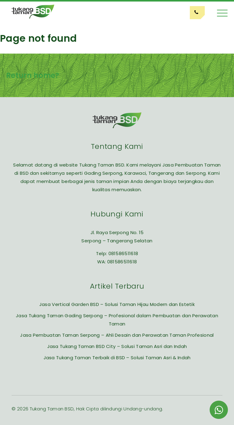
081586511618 (123, 253)
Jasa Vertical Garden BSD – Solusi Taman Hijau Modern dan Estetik (117, 304)
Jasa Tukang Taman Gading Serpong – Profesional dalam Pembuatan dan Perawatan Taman (117, 319)
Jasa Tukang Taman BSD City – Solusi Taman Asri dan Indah (117, 346)
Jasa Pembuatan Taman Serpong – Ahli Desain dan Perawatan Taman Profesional (117, 335)
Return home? (32, 75)
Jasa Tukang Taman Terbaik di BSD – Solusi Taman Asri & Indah (117, 357)
